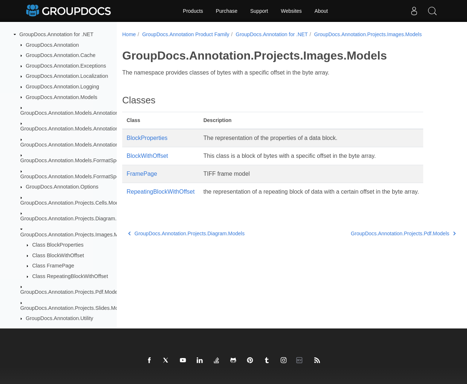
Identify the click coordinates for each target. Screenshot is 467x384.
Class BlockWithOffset (58, 255)
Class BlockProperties (58, 245)
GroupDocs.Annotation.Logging (62, 87)
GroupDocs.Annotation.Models (61, 97)
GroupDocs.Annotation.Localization (67, 76)
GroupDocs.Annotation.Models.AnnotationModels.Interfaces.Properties (102, 145)
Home (129, 34)
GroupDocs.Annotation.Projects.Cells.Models (73, 203)
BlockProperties (147, 138)
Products (193, 11)
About (321, 11)
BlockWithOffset (147, 156)
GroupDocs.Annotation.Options (62, 187)
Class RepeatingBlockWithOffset (70, 276)
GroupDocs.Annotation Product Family (185, 34)
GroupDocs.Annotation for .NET (56, 34)
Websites (291, 11)
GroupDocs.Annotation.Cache (61, 55)
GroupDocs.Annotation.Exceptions (66, 66)
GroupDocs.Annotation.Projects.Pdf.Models (71, 292)
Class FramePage (53, 266)
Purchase (227, 11)
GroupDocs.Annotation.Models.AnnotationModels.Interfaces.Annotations (104, 129)
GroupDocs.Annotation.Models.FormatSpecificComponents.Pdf (93, 160)
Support (259, 11)
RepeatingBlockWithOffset (160, 192)
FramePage (142, 174)
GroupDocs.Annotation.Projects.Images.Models (75, 234)
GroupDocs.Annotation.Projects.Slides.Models (74, 308)
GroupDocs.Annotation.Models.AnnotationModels (77, 113)
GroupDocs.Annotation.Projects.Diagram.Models (77, 218)
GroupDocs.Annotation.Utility (59, 318)
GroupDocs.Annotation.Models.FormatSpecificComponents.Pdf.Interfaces (106, 176)
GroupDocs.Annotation (52, 45)
